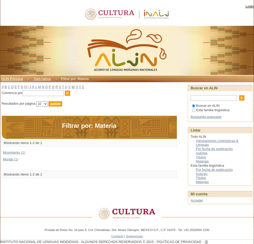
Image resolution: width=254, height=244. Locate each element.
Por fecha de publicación (214, 149)
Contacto (117, 236)
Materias (202, 161)
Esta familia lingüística (211, 110)
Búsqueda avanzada (206, 117)
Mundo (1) (10, 159)
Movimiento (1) (14, 152)
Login (249, 6)
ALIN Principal (12, 79)
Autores (202, 153)
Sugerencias (134, 236)
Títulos (201, 157)
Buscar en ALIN (205, 106)
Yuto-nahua (42, 79)
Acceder (197, 200)
